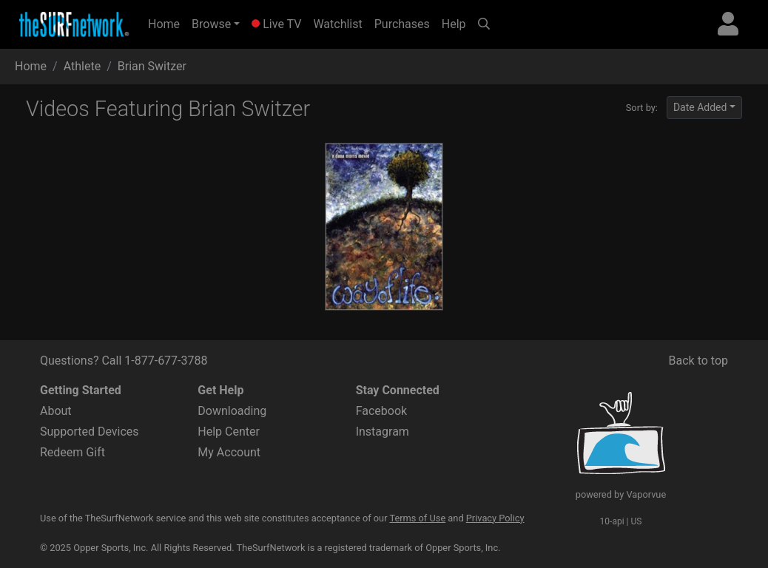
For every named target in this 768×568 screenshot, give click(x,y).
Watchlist (337, 24)
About (56, 411)
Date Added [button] (700, 107)
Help (454, 24)
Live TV (276, 24)
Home (167, 23)
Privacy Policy (495, 518)
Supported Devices (89, 432)
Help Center (229, 432)
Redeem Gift (72, 452)
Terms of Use (417, 518)
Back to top (698, 361)
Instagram (382, 432)
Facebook (381, 411)
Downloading (232, 411)
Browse (211, 24)
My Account (229, 452)
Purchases (402, 24)
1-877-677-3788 (165, 361)
